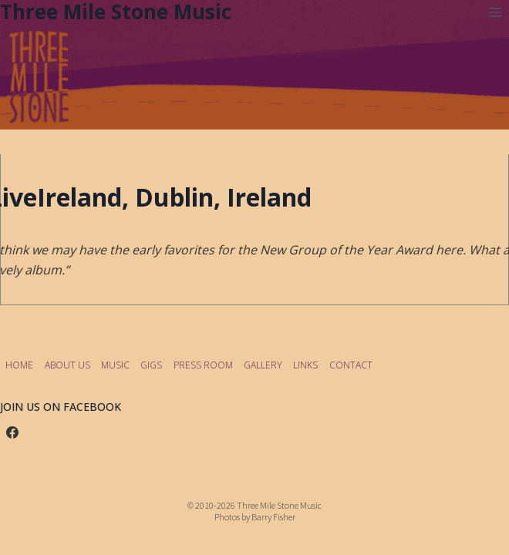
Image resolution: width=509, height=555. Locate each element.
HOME (19, 365)
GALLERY (263, 365)
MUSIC (115, 365)
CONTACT (350, 365)
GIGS (151, 365)
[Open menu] (494, 12)
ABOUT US (67, 365)
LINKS (305, 365)
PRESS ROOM (203, 365)
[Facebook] (12, 432)
